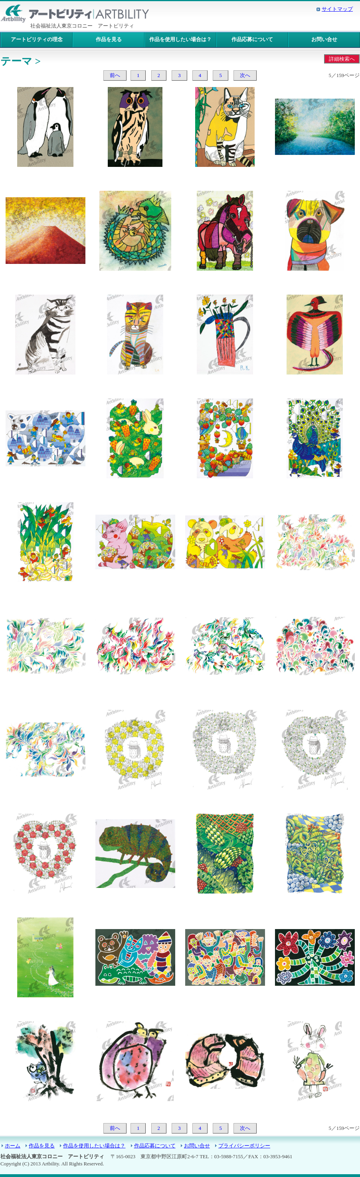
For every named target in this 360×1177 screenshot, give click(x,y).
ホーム (12, 1146)
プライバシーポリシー (244, 1146)
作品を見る (109, 39)
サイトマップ (337, 9)
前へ (115, 75)
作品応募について (252, 39)
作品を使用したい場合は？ (180, 39)
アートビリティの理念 (37, 39)
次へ (245, 75)
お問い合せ (324, 39)
